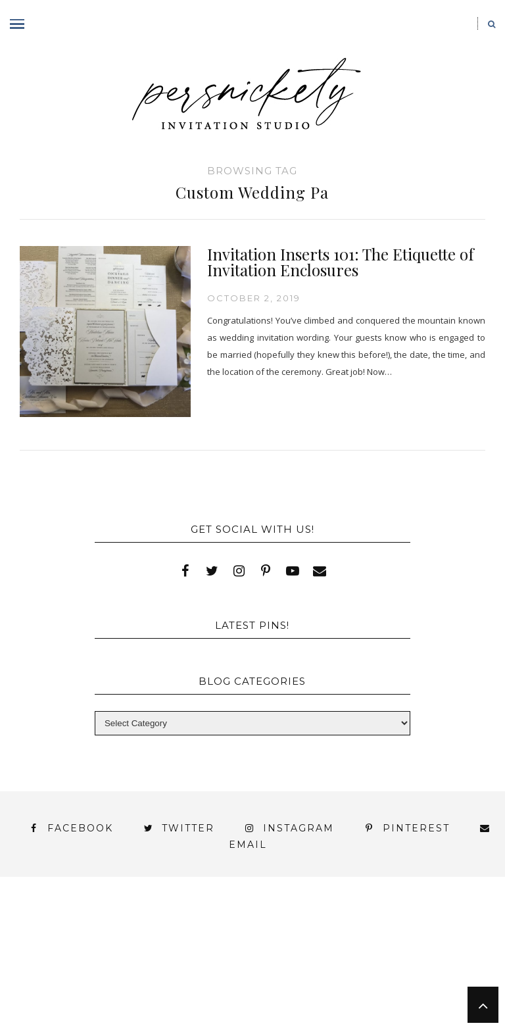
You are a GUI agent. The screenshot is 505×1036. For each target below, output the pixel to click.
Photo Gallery (231, 950)
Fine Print (422, 938)
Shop (374, 950)
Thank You (294, 962)
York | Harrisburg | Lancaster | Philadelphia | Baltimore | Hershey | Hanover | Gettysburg (240, 978)
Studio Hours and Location (330, 1005)
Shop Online (188, 1017)
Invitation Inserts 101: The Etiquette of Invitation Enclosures (340, 261)
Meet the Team (194, 995)
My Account (127, 950)
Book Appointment (162, 938)
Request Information (330, 1017)
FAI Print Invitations (304, 938)
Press (318, 950)
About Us (55, 926)
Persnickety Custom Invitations (359, 995)
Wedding (377, 962)
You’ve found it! (75, 995)
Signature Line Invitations (157, 962)
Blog (55, 938)
